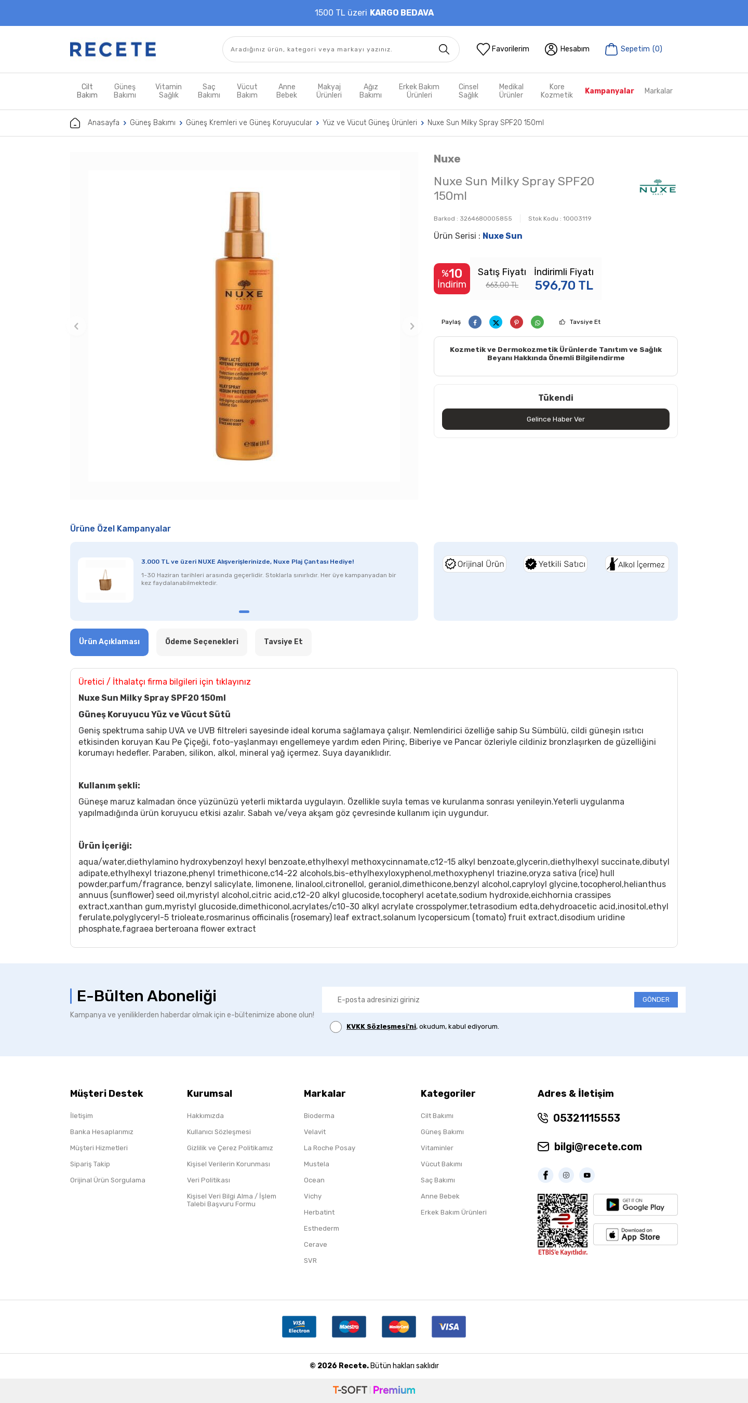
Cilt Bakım (87, 91)
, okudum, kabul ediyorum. (414, 1027)
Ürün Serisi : (478, 236)
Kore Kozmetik (557, 91)
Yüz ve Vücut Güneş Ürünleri (370, 122)
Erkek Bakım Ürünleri (419, 91)
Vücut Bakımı (441, 1164)
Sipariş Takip (90, 1164)
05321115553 (586, 1118)
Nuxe (447, 158)
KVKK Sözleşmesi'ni (381, 1026)
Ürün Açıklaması (109, 641)
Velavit (315, 1132)
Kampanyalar (609, 91)
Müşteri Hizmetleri (99, 1148)
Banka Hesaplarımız (101, 1132)
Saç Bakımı (209, 91)
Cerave (315, 1244)
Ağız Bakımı (370, 91)
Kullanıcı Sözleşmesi (219, 1132)
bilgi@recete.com (598, 1146)
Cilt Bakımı (437, 1116)
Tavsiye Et (585, 321)
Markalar (659, 91)
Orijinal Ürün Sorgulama (107, 1180)
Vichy (313, 1196)
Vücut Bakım (247, 91)
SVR (310, 1260)
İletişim (81, 1116)
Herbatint (319, 1212)
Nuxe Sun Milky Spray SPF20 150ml (486, 122)
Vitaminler (437, 1148)
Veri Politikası (208, 1180)
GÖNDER (656, 999)
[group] (244, 326)
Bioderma (319, 1116)
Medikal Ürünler (511, 91)
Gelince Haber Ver (556, 419)
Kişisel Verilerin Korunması (228, 1164)
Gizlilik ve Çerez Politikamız (230, 1148)
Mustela (316, 1164)
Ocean (314, 1180)
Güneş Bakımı (125, 91)
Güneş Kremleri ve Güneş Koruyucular (249, 122)
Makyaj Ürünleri (329, 91)
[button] (76, 326)
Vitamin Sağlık (168, 91)
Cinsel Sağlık (468, 91)
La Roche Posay (329, 1148)
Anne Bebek (286, 91)
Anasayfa (94, 123)
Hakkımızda (205, 1116)
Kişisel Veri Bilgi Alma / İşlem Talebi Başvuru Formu (231, 1200)
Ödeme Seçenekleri (201, 641)
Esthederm (321, 1228)
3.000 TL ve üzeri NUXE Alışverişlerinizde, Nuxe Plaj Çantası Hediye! (247, 561)
